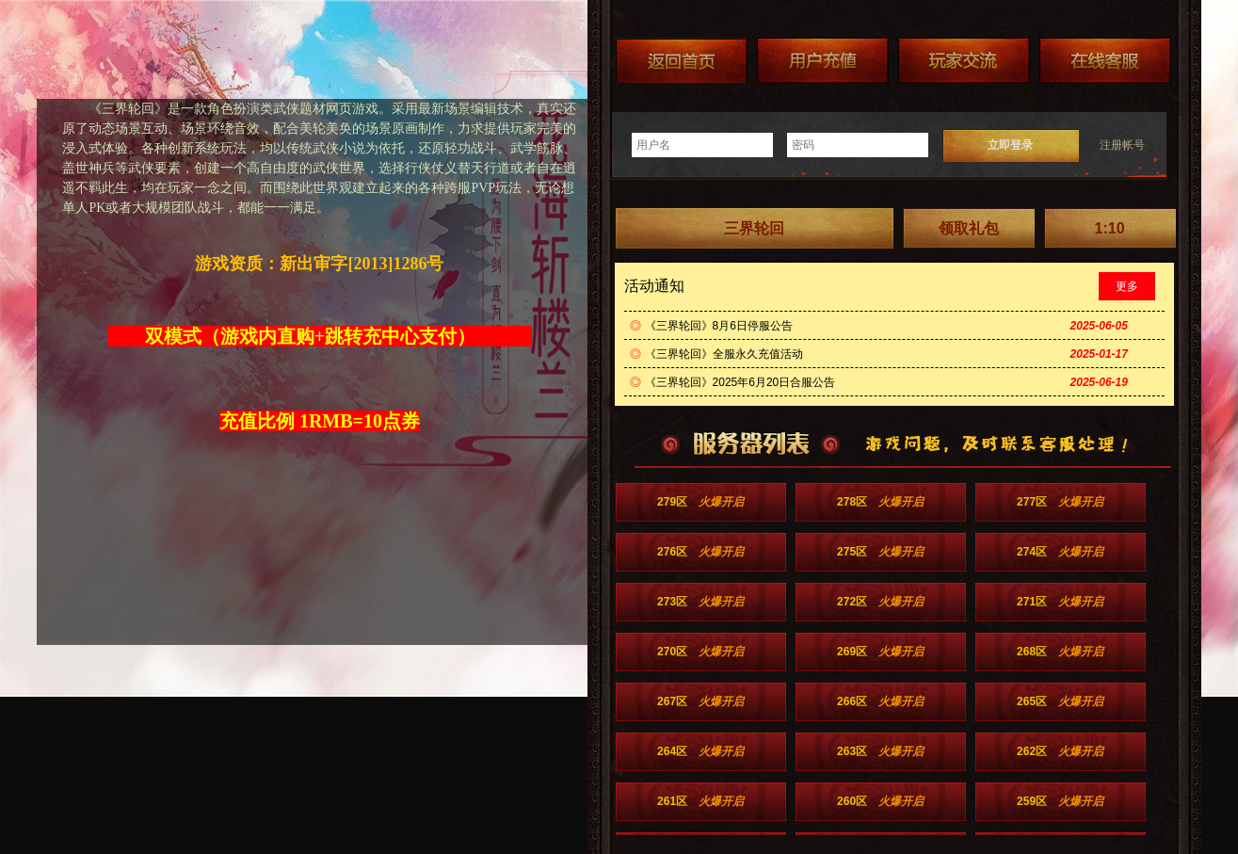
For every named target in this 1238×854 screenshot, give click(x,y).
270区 (700, 651)
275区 (880, 551)
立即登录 (1010, 145)
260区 (880, 801)
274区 (1060, 551)
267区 (700, 701)
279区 (700, 501)
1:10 (1110, 228)
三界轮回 (754, 228)
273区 (700, 601)
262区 (1060, 751)
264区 (700, 751)
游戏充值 (823, 61)
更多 (1127, 286)
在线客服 (1105, 61)
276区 (700, 551)
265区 (1060, 701)
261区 (700, 801)
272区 (880, 601)
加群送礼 (964, 61)
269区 (880, 651)
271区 (1060, 601)
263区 (880, 751)
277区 (1060, 501)
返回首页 (682, 61)
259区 (1060, 801)
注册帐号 (1122, 145)
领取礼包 (969, 228)
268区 (1060, 651)
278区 (880, 501)
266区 (880, 701)
